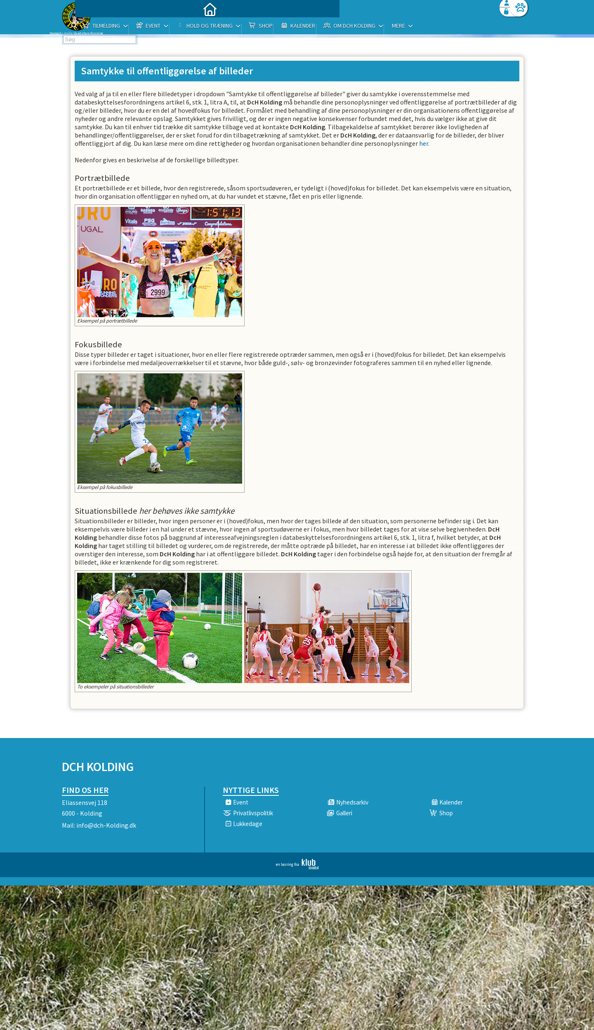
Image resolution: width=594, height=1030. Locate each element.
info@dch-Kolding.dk (106, 825)
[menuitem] (113, 28)
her (423, 143)
